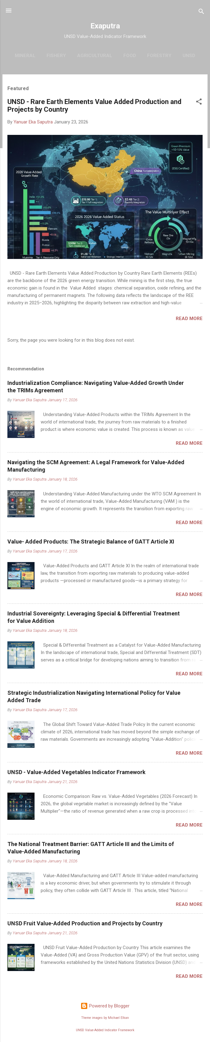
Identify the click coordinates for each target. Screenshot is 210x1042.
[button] (199, 102)
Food (129, 55)
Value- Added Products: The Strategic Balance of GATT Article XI (90, 541)
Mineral (25, 55)
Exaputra (105, 26)
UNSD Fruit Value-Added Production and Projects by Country (85, 923)
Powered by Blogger (105, 1006)
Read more (189, 318)
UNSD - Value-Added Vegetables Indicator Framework (76, 772)
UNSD (189, 55)
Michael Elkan (118, 1018)
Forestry (159, 55)
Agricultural (94, 55)
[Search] (201, 12)
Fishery (56, 55)
